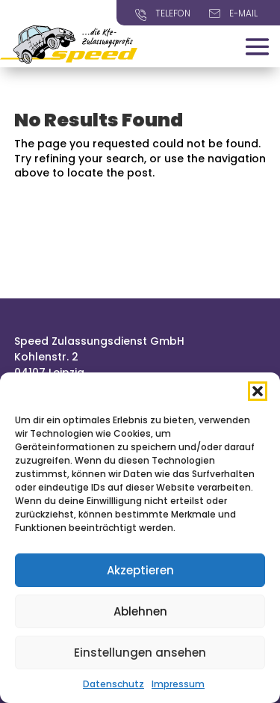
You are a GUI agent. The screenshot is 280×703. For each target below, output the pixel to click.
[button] (257, 391)
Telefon (172, 13)
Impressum (178, 684)
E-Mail (243, 13)
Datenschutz (113, 684)
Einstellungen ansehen (140, 652)
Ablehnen (140, 611)
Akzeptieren (140, 570)
